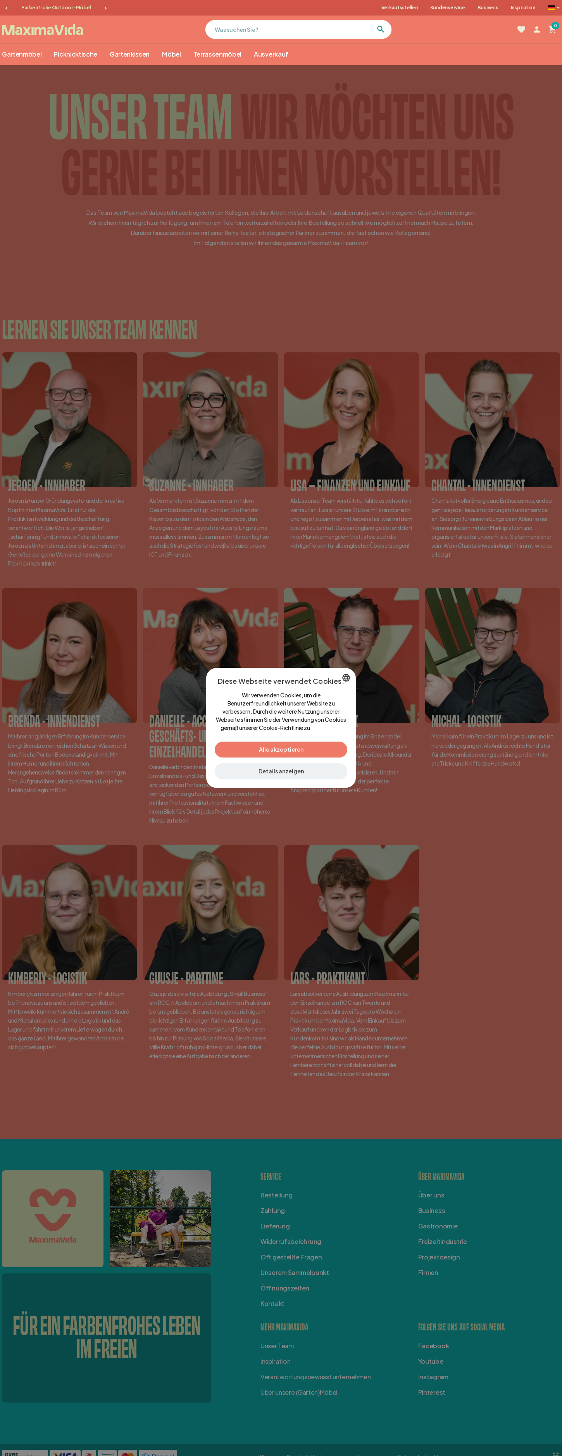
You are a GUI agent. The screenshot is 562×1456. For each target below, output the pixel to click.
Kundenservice (447, 7)
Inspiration (523, 7)
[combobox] (346, 677)
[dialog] (281, 728)
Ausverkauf (271, 54)
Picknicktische (75, 54)
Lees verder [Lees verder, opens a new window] (327, 728)
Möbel (171, 54)
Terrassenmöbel (217, 54)
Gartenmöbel (21, 54)
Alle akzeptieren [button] (281, 749)
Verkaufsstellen (399, 7)
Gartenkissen (130, 54)
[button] (281, 772)
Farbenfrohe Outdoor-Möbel (56, 7)
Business (488, 7)
